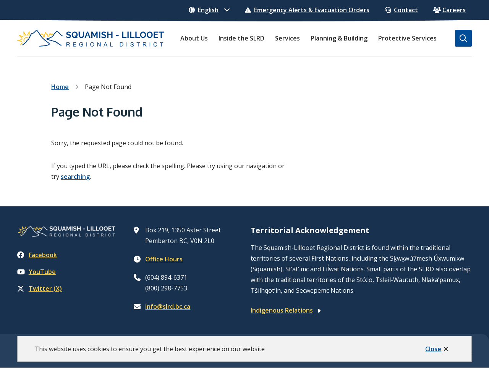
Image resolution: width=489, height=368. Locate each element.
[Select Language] (209, 10)
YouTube (36, 271)
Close (433, 349)
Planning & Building (339, 38)
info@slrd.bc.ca (167, 306)
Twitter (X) (39, 288)
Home (60, 87)
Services (287, 38)
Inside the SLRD (241, 38)
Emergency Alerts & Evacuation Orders (307, 10)
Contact (401, 10)
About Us (194, 38)
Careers (449, 10)
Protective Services (407, 38)
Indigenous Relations (282, 310)
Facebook (37, 255)
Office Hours (164, 259)
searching (75, 176)
